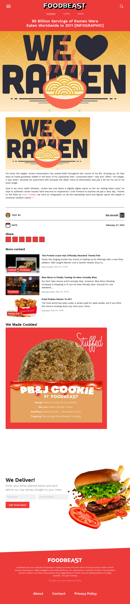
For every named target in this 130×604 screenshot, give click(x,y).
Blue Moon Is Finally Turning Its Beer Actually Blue (69, 277)
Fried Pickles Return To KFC (57, 299)
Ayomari (46, 310)
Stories (50, 14)
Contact (58, 594)
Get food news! (17, 505)
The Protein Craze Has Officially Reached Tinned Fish (71, 255)
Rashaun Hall (48, 292)
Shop (81, 14)
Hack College (29, 194)
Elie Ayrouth (115, 215)
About (38, 594)
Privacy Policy (85, 594)
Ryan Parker (47, 266)
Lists (67, 14)
